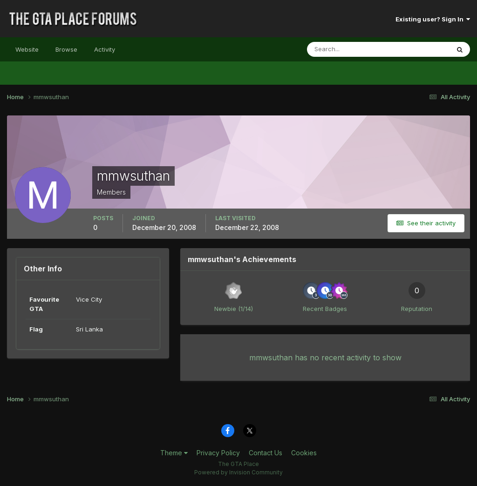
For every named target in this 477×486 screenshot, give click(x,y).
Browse (66, 49)
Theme (174, 453)
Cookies (304, 453)
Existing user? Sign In (432, 19)
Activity (104, 49)
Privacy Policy (218, 453)
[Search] (348, 49)
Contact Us (265, 453)
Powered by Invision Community (238, 472)
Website (27, 49)
